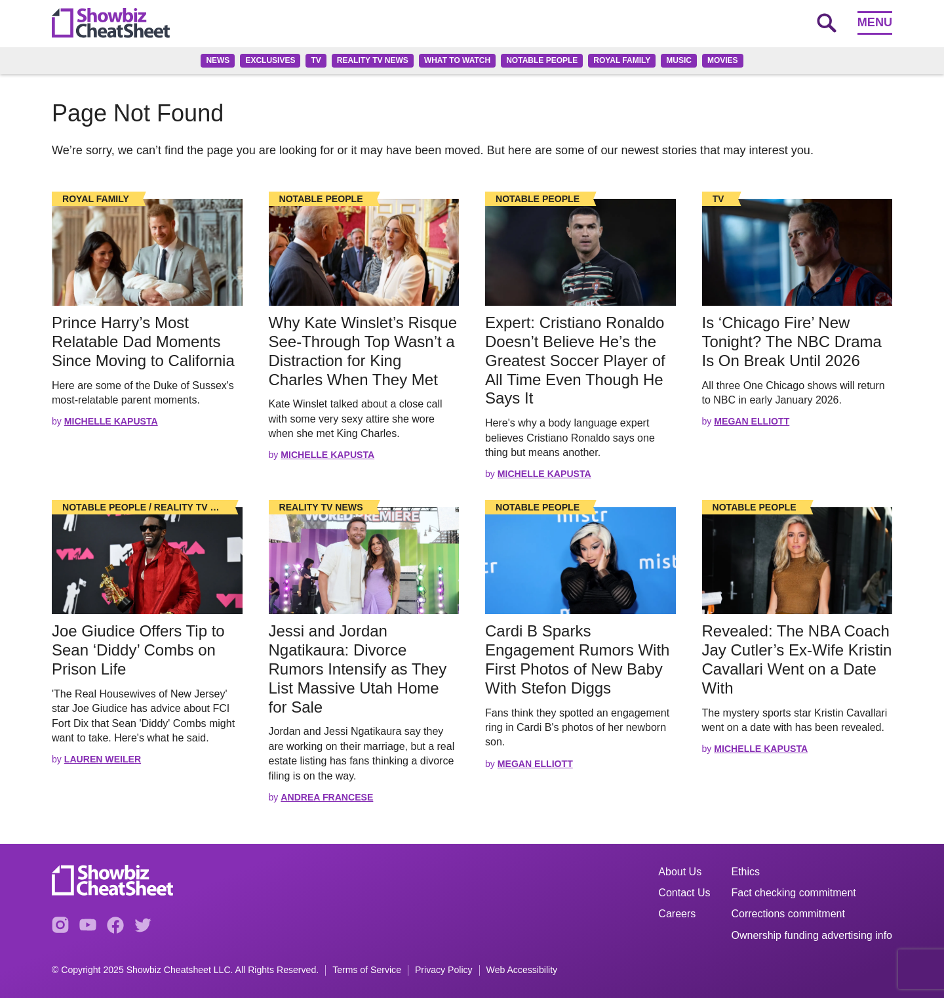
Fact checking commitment (794, 892)
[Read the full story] (147, 252)
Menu (874, 22)
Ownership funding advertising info (812, 935)
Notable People (542, 60)
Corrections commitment (788, 913)
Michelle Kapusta (111, 421)
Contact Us (684, 892)
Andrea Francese (327, 797)
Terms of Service (366, 970)
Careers (677, 913)
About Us (679, 871)
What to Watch (457, 60)
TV (316, 60)
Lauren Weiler (102, 759)
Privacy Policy (444, 970)
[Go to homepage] (111, 23)
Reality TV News (372, 60)
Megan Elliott (751, 421)
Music (679, 60)
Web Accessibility (522, 970)
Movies (722, 60)
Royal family (621, 60)
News (217, 60)
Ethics (746, 871)
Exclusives (270, 60)
